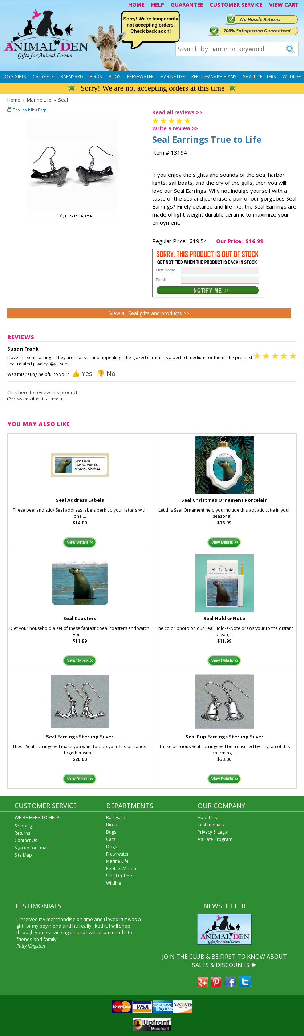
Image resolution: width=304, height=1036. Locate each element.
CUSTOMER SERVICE (236, 4)
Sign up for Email (32, 848)
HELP (157, 4)
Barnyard (71, 77)
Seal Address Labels (80, 500)
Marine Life (172, 77)
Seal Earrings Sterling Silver (79, 736)
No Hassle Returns (260, 19)
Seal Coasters (79, 618)
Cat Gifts (43, 77)
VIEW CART (284, 4)
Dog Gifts (14, 77)
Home (13, 99)
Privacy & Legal (213, 832)
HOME (136, 4)
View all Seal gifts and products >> (149, 313)
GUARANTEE (187, 4)
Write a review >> (175, 128)
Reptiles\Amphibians (213, 77)
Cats (110, 839)
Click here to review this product (42, 392)
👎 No (106, 373)
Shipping (23, 826)
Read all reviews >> (177, 112)
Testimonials (211, 825)
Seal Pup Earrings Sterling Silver (224, 736)
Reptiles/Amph (121, 868)
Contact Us (26, 840)
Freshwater (140, 77)
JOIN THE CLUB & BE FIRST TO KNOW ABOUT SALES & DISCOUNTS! (224, 961)
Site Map (23, 855)
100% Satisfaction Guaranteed (257, 30)
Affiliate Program (215, 839)
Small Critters (259, 77)
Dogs (111, 847)
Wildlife (292, 77)
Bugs (114, 77)
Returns (22, 833)
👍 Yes (82, 373)
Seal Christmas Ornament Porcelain (224, 500)
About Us (207, 817)
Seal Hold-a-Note (224, 618)
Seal (63, 99)
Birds (96, 77)
